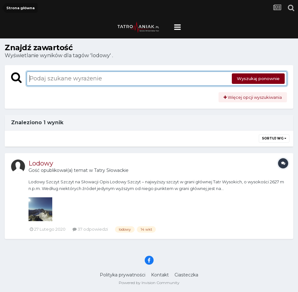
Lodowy (41, 163)
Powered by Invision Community (149, 282)
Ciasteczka (186, 275)
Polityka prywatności (122, 275)
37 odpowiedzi (90, 229)
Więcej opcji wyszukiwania (253, 97)
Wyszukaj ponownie (258, 78)
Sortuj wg (274, 138)
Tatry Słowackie (111, 170)
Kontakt (160, 275)
